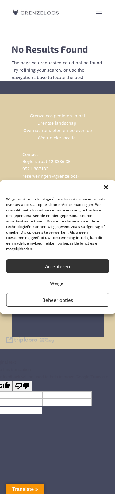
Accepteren (57, 266)
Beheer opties (57, 300)
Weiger (57, 283)
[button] (106, 187)
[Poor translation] (22, 386)
